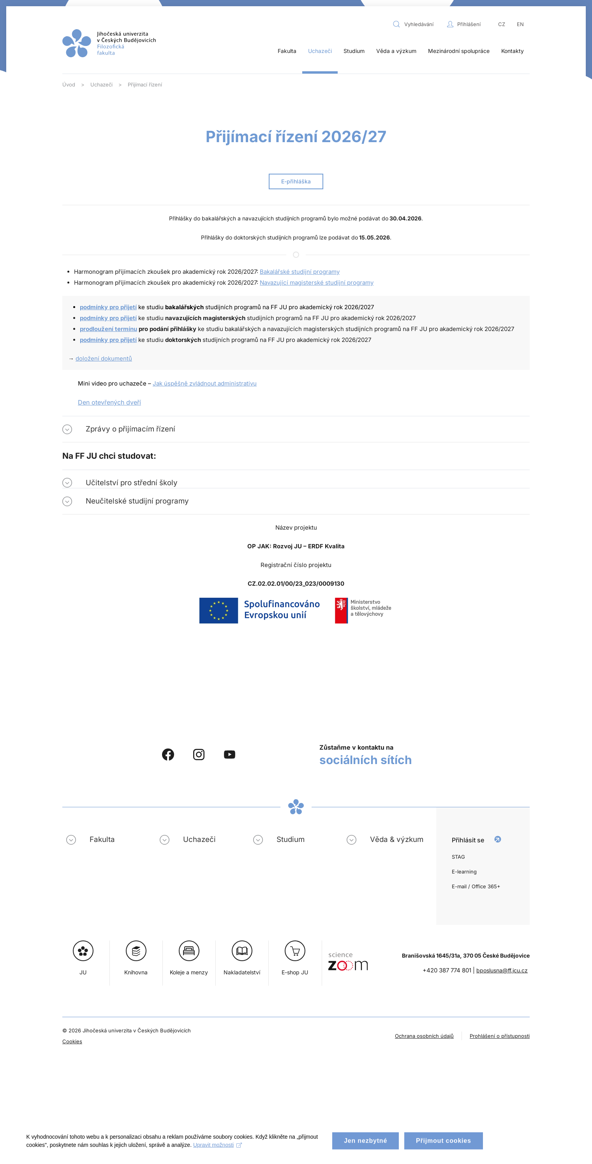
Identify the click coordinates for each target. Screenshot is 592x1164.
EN (520, 24)
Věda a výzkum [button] (396, 51)
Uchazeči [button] (320, 51)
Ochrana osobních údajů (424, 1036)
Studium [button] (354, 51)
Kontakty (512, 51)
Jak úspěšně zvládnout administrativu (205, 383)
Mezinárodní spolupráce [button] (459, 51)
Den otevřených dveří (109, 402)
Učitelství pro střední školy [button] (132, 482)
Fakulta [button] (287, 51)
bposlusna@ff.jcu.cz (502, 970)
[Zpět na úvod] (109, 43)
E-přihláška (296, 181)
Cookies (72, 1041)
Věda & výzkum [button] (396, 839)
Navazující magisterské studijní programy (317, 282)
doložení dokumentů (104, 358)
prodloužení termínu (108, 329)
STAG (458, 857)
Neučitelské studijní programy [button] (137, 501)
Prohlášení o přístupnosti (500, 1036)
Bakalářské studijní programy (300, 271)
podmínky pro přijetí (108, 307)
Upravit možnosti (218, 1151)
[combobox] (418, 24)
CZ (501, 24)
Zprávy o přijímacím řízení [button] (130, 428)
